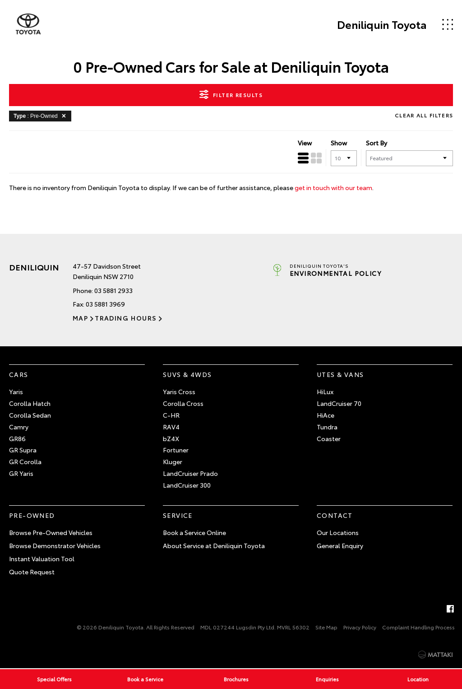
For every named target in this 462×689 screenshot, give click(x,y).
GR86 (17, 438)
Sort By (376, 142)
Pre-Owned (32, 515)
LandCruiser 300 (187, 484)
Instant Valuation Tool (41, 558)
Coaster (329, 438)
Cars (18, 374)
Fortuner (176, 449)
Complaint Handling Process (418, 627)
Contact (335, 515)
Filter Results (231, 94)
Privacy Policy (359, 627)
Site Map (326, 627)
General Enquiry (340, 545)
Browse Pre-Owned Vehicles (50, 532)
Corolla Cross (183, 403)
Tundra (327, 426)
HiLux (325, 391)
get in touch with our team (333, 187)
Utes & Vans (340, 374)
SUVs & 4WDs (187, 374)
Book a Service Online (194, 532)
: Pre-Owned (41, 115)
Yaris (16, 391)
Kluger (172, 461)
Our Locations (338, 532)
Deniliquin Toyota (381, 24)
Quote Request (32, 571)
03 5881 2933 (113, 290)
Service (178, 515)
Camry (18, 426)
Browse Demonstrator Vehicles (55, 545)
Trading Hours (126, 317)
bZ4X (171, 438)
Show (339, 142)
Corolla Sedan (30, 414)
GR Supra (23, 449)
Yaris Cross (179, 391)
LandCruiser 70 (339, 403)
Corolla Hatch (30, 403)
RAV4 (171, 426)
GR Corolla (25, 461)
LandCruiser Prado (190, 473)
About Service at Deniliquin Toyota (214, 545)
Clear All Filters (424, 115)
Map (80, 317)
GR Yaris (21, 473)
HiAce (325, 414)
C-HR (171, 414)
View (305, 142)
